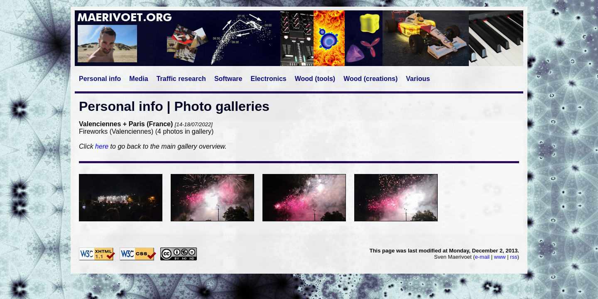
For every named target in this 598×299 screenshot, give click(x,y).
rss (513, 257)
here (101, 146)
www (500, 257)
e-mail (482, 257)
